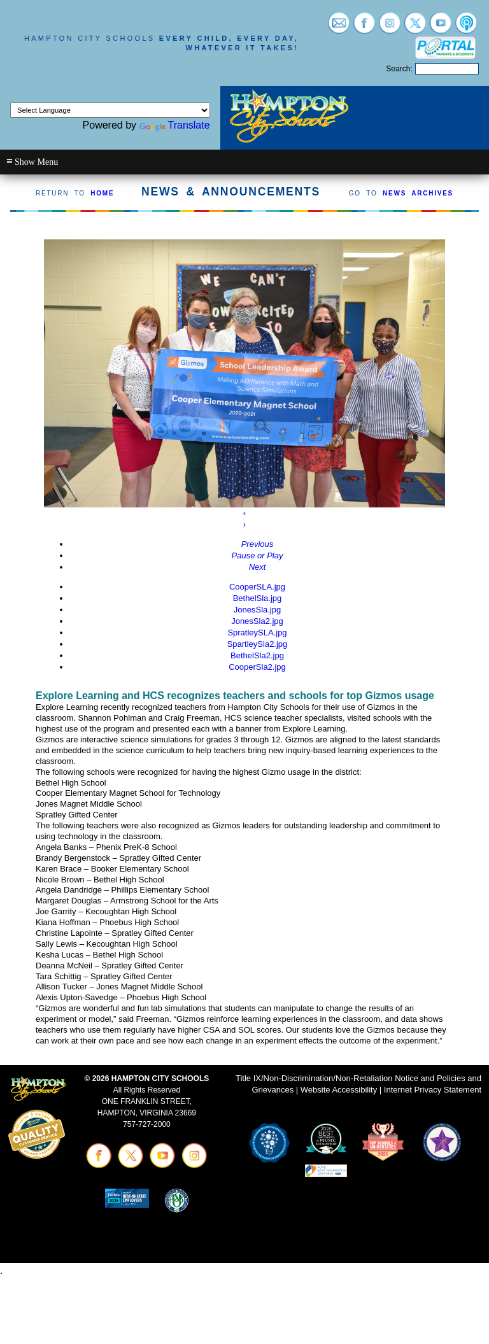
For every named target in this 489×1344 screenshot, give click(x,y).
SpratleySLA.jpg (257, 632)
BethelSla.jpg (257, 598)
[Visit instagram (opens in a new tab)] (389, 27)
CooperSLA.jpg (257, 586)
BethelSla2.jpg (257, 655)
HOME (102, 193)
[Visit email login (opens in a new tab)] (338, 27)
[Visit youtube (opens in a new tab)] (440, 27)
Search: (399, 68)
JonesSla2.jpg (257, 621)
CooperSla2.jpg (257, 667)
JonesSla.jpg (257, 609)
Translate (174, 125)
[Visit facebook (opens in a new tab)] (364, 27)
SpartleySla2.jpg (257, 644)
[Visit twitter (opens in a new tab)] (415, 27)
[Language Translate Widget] (110, 110)
